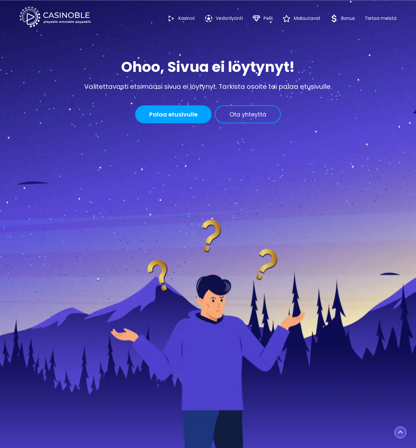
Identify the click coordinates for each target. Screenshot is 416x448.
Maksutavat (301, 18)
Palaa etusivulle (173, 114)
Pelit (263, 18)
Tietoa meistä (380, 18)
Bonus (342, 18)
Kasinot (181, 18)
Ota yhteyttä (247, 114)
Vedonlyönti (224, 18)
